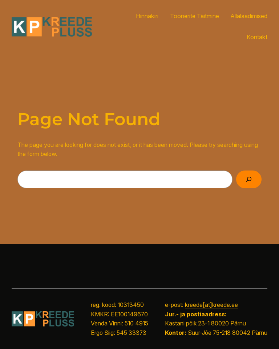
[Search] (249, 179)
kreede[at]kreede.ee (211, 304)
